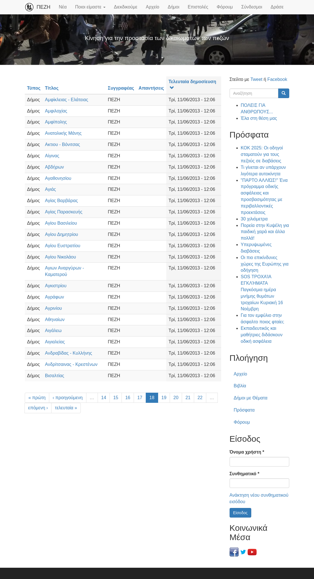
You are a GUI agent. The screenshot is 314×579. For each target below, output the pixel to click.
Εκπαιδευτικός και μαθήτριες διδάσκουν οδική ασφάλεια (261, 335)
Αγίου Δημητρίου (61, 234)
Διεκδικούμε (125, 7)
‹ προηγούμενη (68, 397)
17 (139, 397)
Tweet (256, 79)
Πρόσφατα (244, 410)
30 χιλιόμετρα (254, 218)
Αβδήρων (54, 167)
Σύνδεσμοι (251, 7)
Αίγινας (52, 155)
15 (115, 397)
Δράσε (277, 7)
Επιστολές (198, 7)
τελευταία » (66, 407)
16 (127, 397)
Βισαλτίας (54, 375)
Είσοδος (240, 513)
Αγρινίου (53, 308)
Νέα (63, 7)
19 (164, 397)
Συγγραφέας (121, 88)
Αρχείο (152, 7)
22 (200, 397)
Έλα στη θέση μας (259, 118)
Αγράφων (54, 297)
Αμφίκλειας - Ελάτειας (66, 99)
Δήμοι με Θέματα (251, 397)
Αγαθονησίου (58, 178)
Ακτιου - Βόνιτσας (62, 144)
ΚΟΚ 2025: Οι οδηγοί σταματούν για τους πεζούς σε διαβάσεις (262, 154)
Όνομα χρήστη (247, 452)
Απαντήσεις (151, 88)
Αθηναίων (55, 319)
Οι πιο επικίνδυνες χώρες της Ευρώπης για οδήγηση (265, 264)
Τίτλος (52, 88)
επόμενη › (38, 407)
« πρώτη (37, 397)
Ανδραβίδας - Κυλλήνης (68, 353)
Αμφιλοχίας (56, 111)
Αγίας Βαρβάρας (61, 200)
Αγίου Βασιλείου (61, 223)
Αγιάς (50, 189)
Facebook (277, 79)
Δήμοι (173, 7)
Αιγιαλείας (55, 341)
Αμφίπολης (56, 122)
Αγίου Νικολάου (60, 257)
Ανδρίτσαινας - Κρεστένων (71, 364)
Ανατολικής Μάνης (63, 133)
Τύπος (34, 88)
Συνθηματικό (244, 473)
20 (175, 397)
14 (103, 397)
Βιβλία (240, 385)
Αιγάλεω (53, 330)
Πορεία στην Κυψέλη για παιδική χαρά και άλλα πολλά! (265, 232)
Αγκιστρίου (55, 285)
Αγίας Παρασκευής (63, 211)
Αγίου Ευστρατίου (62, 245)
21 (187, 397)
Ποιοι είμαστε (90, 7)
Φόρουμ (225, 7)
